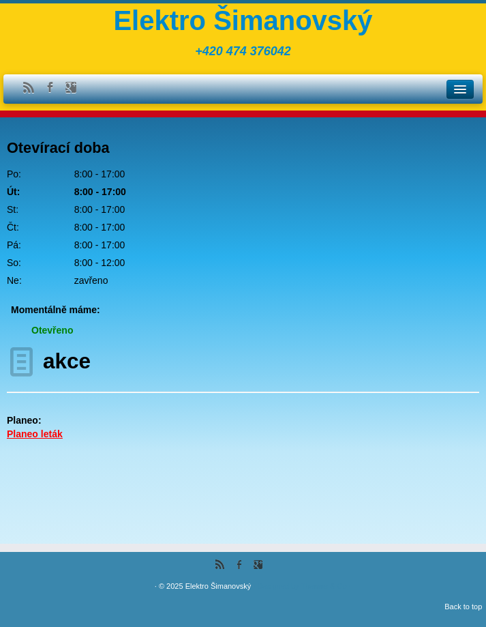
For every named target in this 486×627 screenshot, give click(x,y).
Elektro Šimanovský (242, 20)
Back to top (463, 606)
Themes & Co (323, 586)
